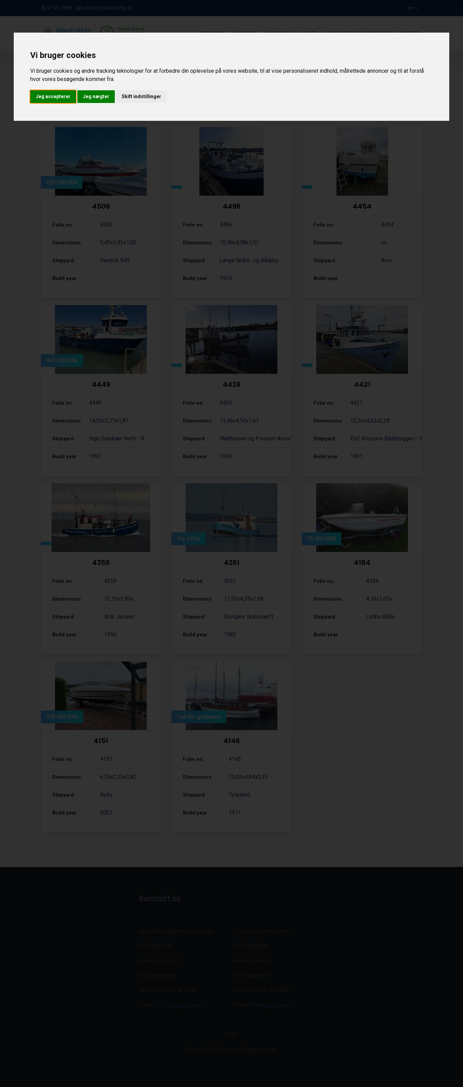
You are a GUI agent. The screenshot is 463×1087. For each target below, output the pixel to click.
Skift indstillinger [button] (141, 96)
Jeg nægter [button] (96, 96)
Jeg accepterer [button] (53, 96)
